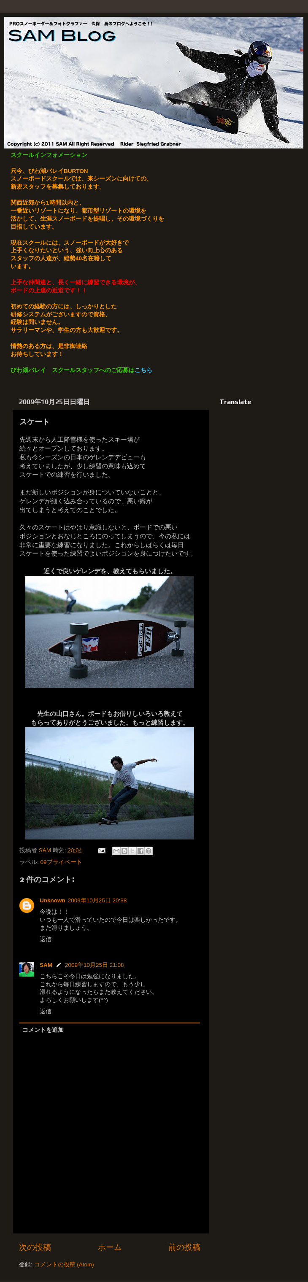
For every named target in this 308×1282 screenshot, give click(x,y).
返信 (45, 939)
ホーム (110, 1247)
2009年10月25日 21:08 (94, 965)
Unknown (52, 900)
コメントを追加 (43, 1030)
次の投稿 (35, 1247)
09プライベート (61, 862)
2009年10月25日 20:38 (97, 900)
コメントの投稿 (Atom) (64, 1264)
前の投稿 (184, 1247)
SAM (46, 965)
